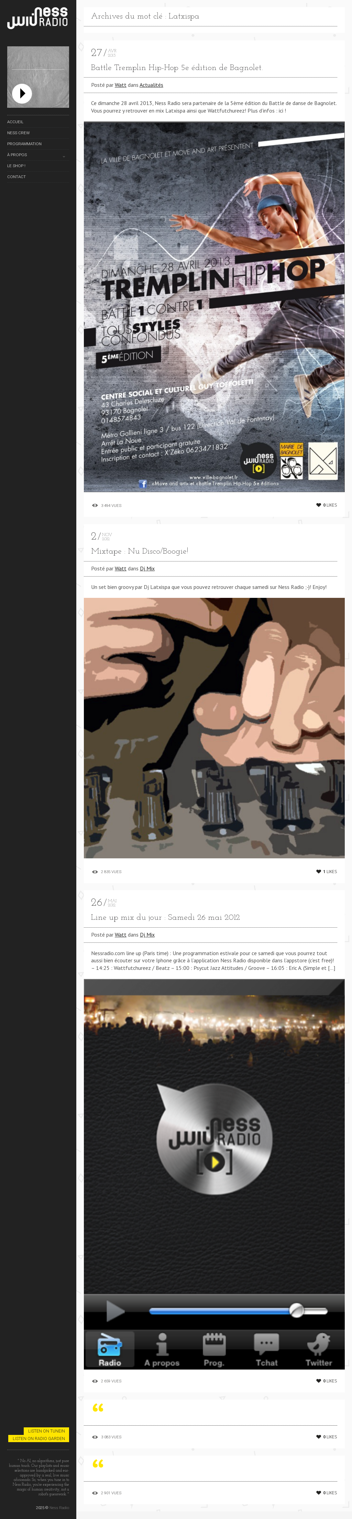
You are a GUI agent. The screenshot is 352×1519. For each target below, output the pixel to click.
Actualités (151, 84)
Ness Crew (18, 132)
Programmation (24, 143)
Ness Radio (59, 1507)
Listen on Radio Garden (39, 1438)
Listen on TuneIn (46, 1431)
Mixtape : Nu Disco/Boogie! (139, 551)
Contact (16, 176)
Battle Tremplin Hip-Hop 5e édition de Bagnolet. (177, 68)
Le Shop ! (16, 165)
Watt (120, 84)
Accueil (15, 121)
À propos (17, 154)
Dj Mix (147, 568)
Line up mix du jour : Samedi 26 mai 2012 (165, 918)
